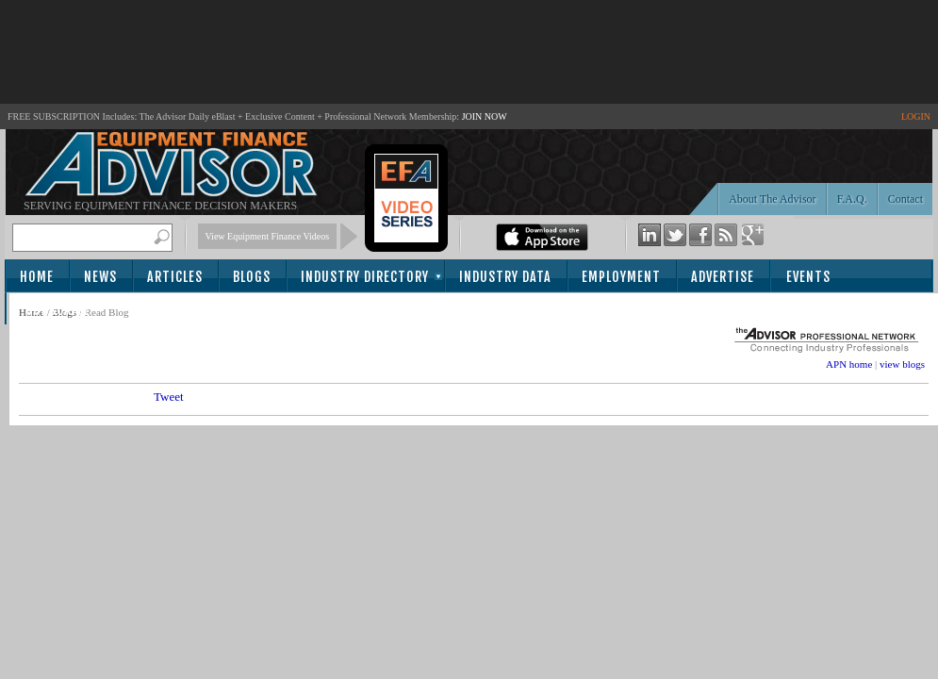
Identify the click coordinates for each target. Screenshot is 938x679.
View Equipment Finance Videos (268, 236)
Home (37, 277)
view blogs (902, 364)
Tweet (169, 396)
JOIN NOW (484, 116)
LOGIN (915, 116)
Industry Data (505, 277)
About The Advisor (772, 199)
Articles (175, 277)
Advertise (722, 277)
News (100, 277)
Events (808, 277)
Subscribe (58, 310)
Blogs (252, 277)
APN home (849, 364)
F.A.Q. (852, 199)
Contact (905, 199)
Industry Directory (365, 277)
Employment (621, 277)
